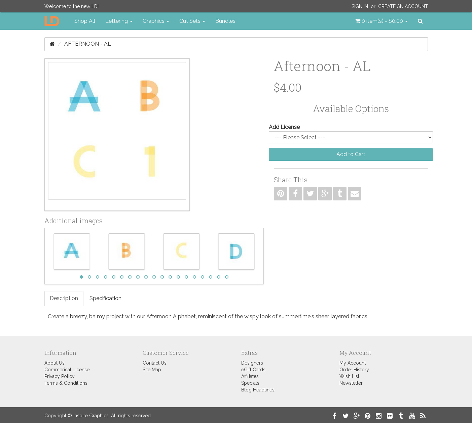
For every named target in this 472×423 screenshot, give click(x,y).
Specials (250, 383)
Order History (354, 369)
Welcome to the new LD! (71, 6)
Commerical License (66, 369)
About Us (54, 363)
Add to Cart (350, 154)
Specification (105, 298)
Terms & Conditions (65, 383)
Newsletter (351, 383)
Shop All (84, 21)
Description (64, 298)
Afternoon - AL (87, 44)
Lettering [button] (119, 21)
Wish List (349, 376)
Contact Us (155, 363)
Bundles (225, 21)
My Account (352, 363)
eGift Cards (253, 369)
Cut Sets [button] (192, 21)
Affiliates (250, 376)
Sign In (360, 6)
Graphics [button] (156, 21)
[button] (381, 21)
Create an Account (403, 6)
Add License (284, 127)
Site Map (152, 369)
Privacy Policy (59, 376)
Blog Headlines (258, 389)
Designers (252, 363)
